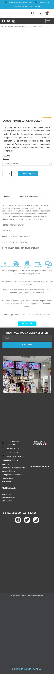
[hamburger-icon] (48, 21)
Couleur (6, 159)
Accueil (3, 27)
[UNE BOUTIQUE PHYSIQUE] (27, 263)
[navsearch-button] (32, 13)
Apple (10, 27)
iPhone (15, 27)
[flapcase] (27, 414)
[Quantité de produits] (9, 173)
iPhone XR (22, 27)
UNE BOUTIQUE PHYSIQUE (27, 266)
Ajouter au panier (28, 173)
